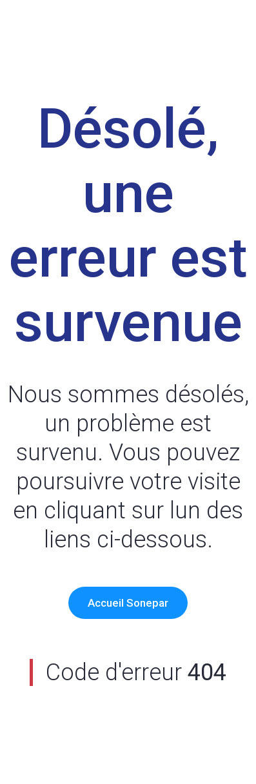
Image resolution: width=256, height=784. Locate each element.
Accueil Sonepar (128, 602)
